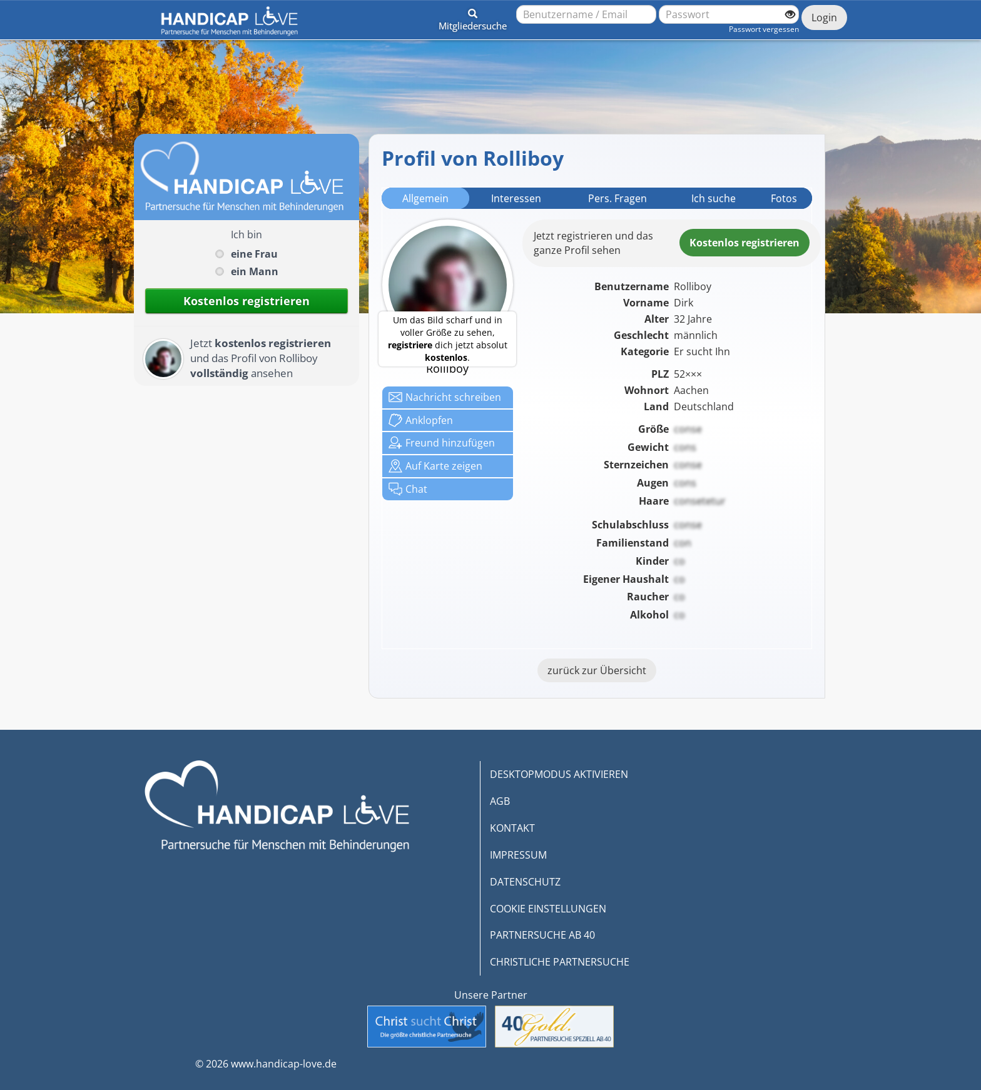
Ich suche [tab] (713, 198)
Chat (408, 489)
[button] (473, 17)
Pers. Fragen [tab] (617, 198)
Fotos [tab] (784, 198)
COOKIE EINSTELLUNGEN (548, 909)
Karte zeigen (435, 466)
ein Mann (254, 271)
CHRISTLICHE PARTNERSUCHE (559, 962)
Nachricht (445, 397)
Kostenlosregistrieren (744, 243)
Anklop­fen (421, 420)
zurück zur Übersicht (596, 670)
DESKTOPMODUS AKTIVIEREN (559, 774)
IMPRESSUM (518, 855)
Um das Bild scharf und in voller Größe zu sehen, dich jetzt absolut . (447, 338)
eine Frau (254, 254)
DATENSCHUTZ (525, 882)
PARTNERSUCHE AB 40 (542, 935)
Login (824, 17)
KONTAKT (512, 828)
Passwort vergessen (764, 29)
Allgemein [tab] (425, 198)
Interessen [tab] (516, 198)
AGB (500, 801)
